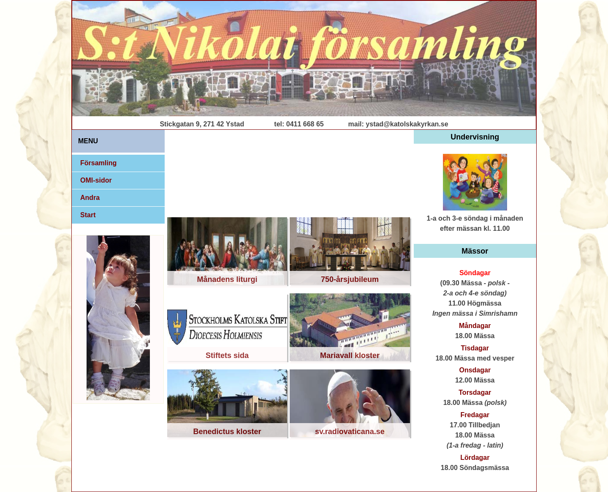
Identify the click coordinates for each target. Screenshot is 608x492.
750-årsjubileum (350, 279)
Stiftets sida (227, 355)
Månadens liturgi (227, 279)
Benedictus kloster (227, 431)
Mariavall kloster (350, 355)
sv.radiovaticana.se (350, 431)
